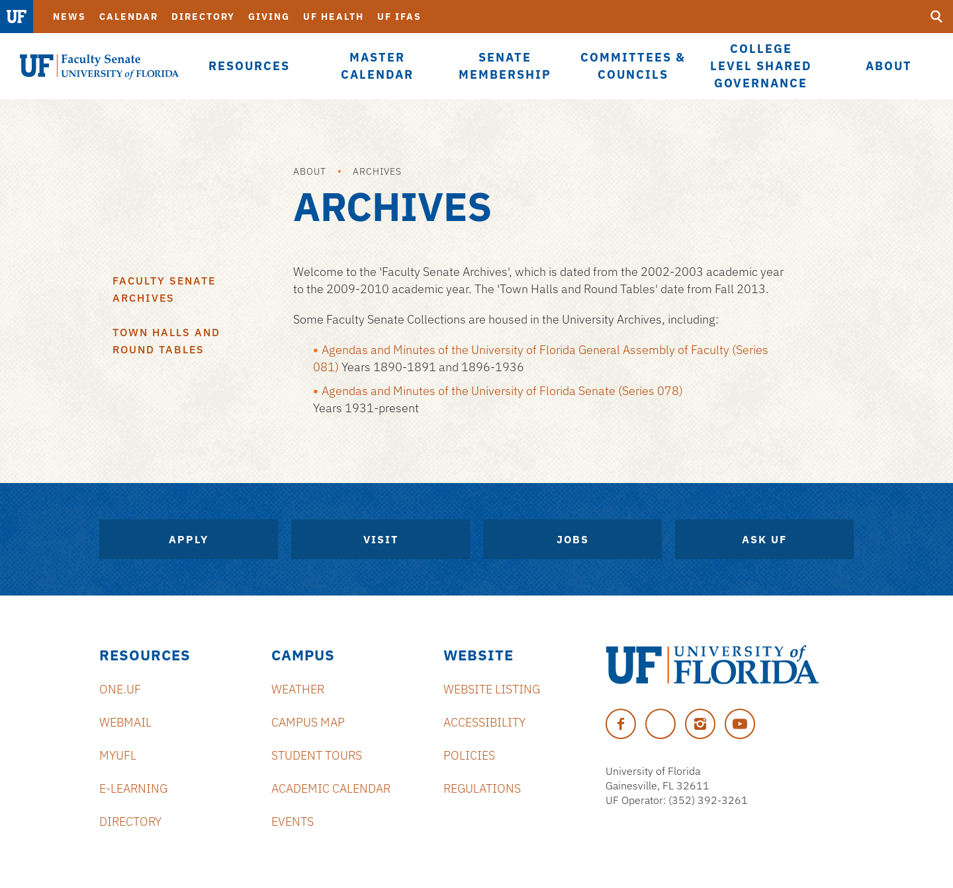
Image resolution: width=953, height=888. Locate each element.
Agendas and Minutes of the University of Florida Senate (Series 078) (502, 390)
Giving (269, 16)
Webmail (125, 722)
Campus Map (308, 722)
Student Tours (316, 755)
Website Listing (491, 689)
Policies (469, 755)
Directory (203, 16)
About (309, 171)
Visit (380, 539)
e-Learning (133, 788)
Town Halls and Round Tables (166, 341)
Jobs (573, 539)
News (69, 16)
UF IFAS (399, 16)
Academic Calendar (330, 788)
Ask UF (764, 539)
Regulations (482, 788)
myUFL (117, 755)
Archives (377, 171)
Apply (188, 539)
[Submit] (936, 16)
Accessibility (484, 722)
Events (292, 821)
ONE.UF (120, 689)
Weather (297, 689)
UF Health (333, 16)
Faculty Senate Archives (164, 289)
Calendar (128, 16)
